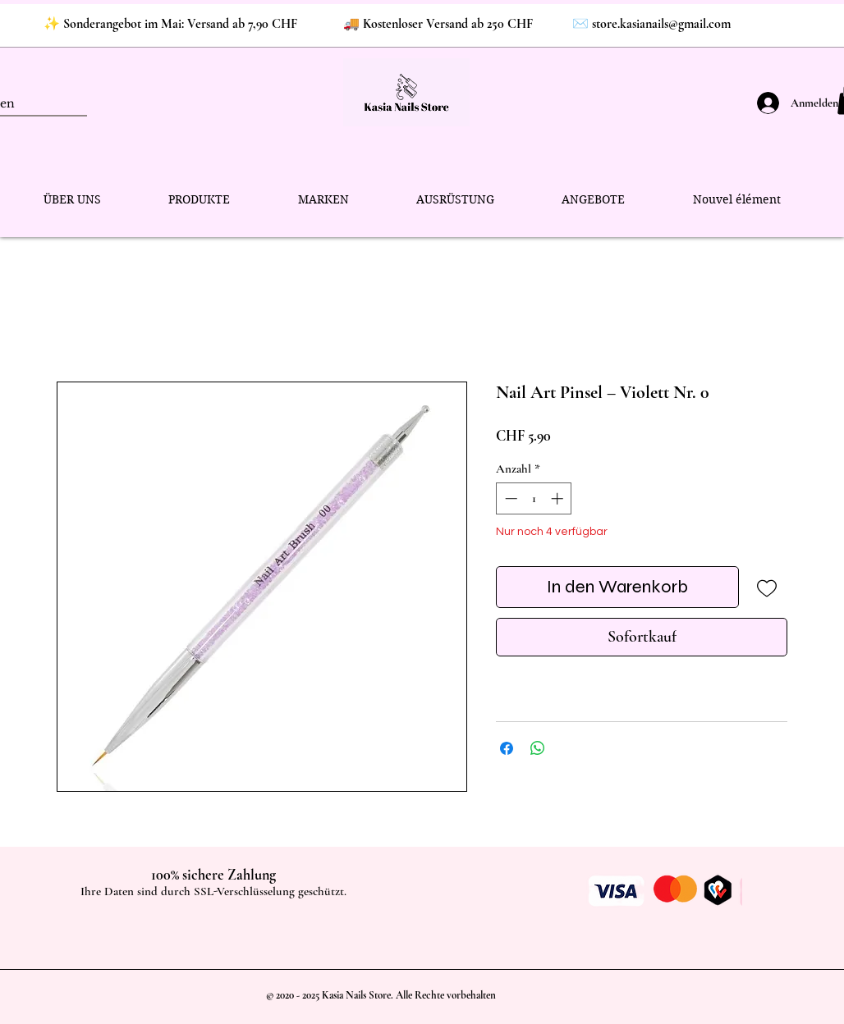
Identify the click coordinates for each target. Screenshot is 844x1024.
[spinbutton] (534, 498)
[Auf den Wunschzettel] (766, 587)
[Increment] (559, 498)
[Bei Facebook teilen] (506, 748)
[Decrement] (509, 498)
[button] (199, 199)
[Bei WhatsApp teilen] (538, 748)
